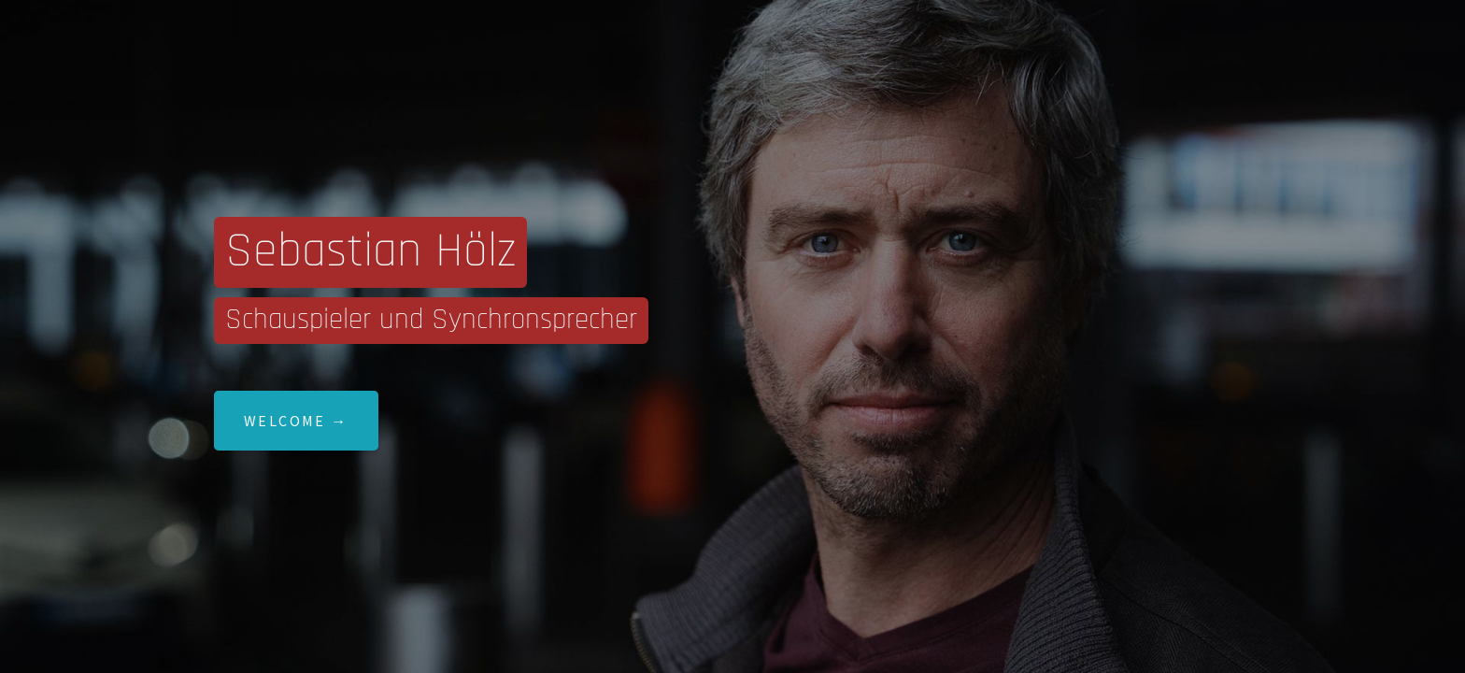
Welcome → (296, 420)
